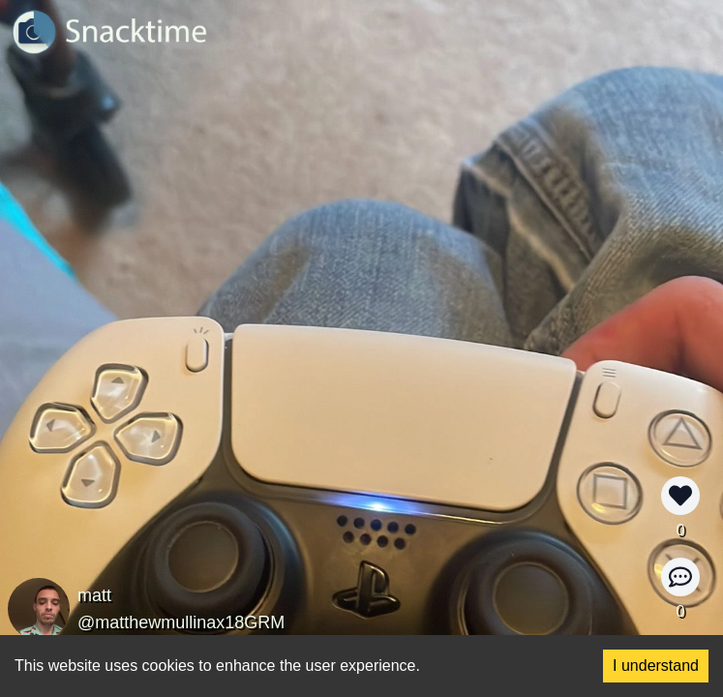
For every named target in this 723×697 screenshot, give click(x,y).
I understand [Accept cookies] (656, 665)
